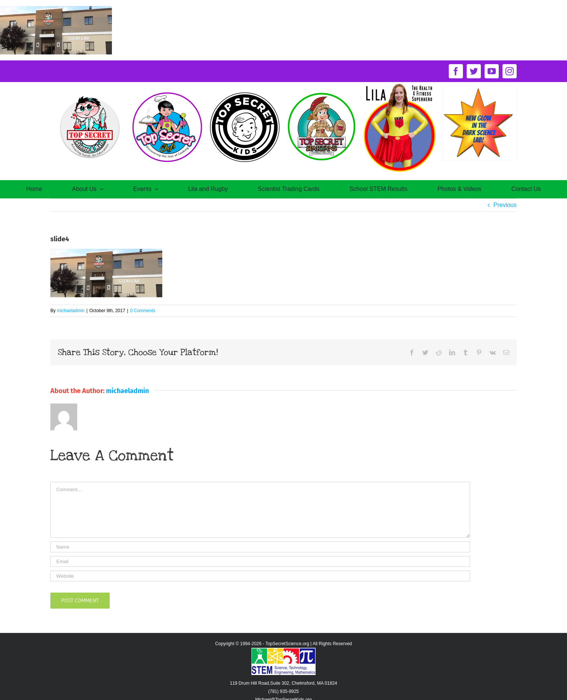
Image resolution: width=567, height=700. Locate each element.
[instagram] (509, 71)
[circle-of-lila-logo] (400, 85)
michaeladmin (70, 310)
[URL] (260, 576)
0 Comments (143, 310)
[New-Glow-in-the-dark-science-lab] (479, 89)
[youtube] (492, 71)
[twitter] (474, 71)
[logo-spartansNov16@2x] (322, 93)
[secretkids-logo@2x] (244, 93)
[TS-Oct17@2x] (89, 93)
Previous (505, 205)
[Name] (260, 547)
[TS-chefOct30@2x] (166, 93)
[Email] (260, 561)
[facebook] (456, 71)
